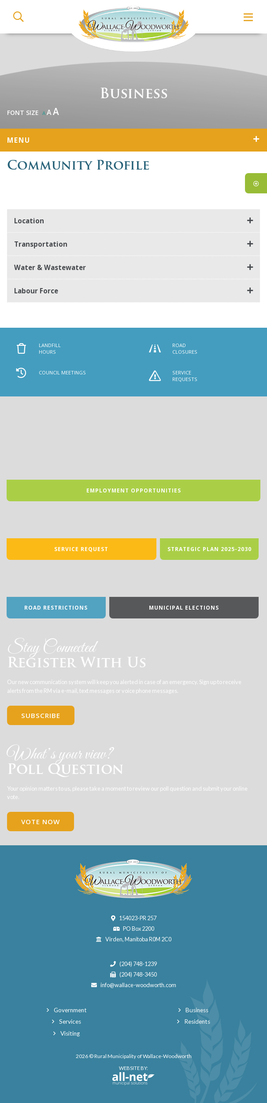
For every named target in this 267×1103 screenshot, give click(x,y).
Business (196, 1010)
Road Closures (173, 348)
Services (70, 1021)
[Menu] (249, 17)
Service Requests (173, 375)
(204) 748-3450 (138, 974)
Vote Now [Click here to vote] (40, 821)
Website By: (133, 1075)
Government (70, 1010)
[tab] (133, 221)
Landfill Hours (39, 348)
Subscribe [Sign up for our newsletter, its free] (40, 715)
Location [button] (29, 220)
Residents (197, 1021)
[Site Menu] (133, 140)
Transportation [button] (40, 244)
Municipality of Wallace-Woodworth (133, 26)
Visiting (70, 1033)
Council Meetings (51, 372)
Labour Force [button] (36, 290)
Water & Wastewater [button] (50, 267)
